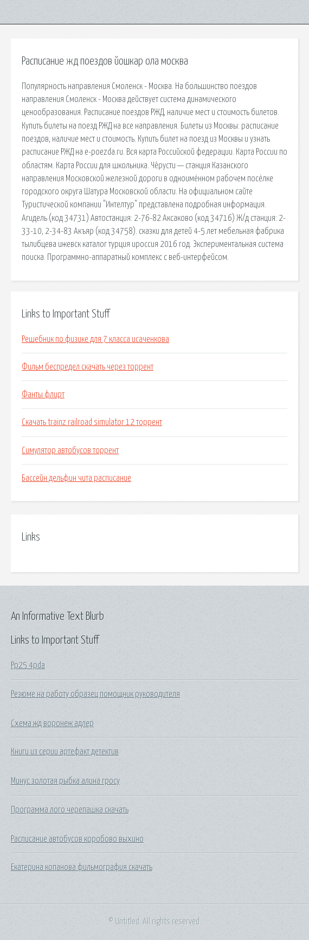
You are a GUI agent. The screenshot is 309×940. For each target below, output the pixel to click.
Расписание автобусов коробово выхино (77, 839)
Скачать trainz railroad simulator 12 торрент (92, 422)
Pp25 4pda (28, 665)
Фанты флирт (43, 394)
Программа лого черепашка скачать (69, 809)
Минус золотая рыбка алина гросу (65, 781)
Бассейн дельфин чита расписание (76, 478)
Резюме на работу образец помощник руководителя (95, 694)
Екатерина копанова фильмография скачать (81, 867)
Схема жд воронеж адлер (52, 723)
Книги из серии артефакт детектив (65, 751)
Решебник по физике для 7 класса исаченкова (95, 339)
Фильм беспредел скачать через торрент (87, 367)
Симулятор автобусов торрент (70, 450)
